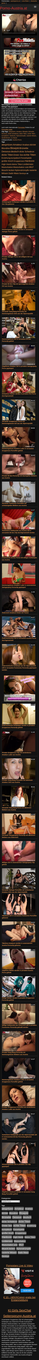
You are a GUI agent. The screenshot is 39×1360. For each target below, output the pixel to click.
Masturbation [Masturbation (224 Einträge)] (7, 167)
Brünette (31, 131)
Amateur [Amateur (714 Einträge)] (17, 144)
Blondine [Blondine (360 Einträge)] (6, 148)
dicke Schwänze (13, 133)
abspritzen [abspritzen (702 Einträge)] (7, 144)
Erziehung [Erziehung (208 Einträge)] (6, 158)
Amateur (19, 131)
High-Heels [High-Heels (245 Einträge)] (6, 164)
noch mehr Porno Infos (9, 123)
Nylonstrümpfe (21, 136)
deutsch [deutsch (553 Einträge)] (15, 151)
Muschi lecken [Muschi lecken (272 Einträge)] (8, 170)
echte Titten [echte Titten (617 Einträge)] (30, 155)
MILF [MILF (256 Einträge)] (31, 167)
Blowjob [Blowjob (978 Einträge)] (14, 148)
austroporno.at (15, 1)
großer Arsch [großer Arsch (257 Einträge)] (7, 161)
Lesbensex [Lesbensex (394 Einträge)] (28, 164)
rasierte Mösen (31, 136)
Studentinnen (6, 138)
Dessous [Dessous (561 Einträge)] (6, 151)
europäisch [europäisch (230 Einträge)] (15, 158)
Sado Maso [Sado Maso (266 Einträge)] (14, 173)
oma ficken (25, 1)
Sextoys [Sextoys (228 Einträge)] (22, 173)
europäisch (5, 136)
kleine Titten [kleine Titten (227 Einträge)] (17, 164)
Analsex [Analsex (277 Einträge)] (26, 145)
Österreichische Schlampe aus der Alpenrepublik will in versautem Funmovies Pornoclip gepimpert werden (19, 668)
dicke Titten (23, 133)
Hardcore (12, 136)
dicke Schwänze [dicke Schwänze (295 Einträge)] (26, 151)
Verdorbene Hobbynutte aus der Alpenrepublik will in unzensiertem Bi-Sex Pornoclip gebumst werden (19, 1137)
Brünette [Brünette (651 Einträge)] (23, 148)
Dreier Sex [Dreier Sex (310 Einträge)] (18, 155)
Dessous (4, 133)
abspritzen (12, 131)
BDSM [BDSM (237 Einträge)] (33, 145)
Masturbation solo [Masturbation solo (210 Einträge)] (21, 167)
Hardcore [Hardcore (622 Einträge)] (29, 161)
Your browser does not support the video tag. (19, 24)
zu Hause (14, 138)
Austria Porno (17, 140)
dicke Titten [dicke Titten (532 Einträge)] (7, 155)
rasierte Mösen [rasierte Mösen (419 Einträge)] (9, 1252)
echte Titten (31, 133)
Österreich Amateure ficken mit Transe (15, 613)
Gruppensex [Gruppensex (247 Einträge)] (19, 161)
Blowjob (25, 131)
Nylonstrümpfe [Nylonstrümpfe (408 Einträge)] (22, 170)
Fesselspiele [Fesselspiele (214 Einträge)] (26, 158)
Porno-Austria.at (13, 8)
